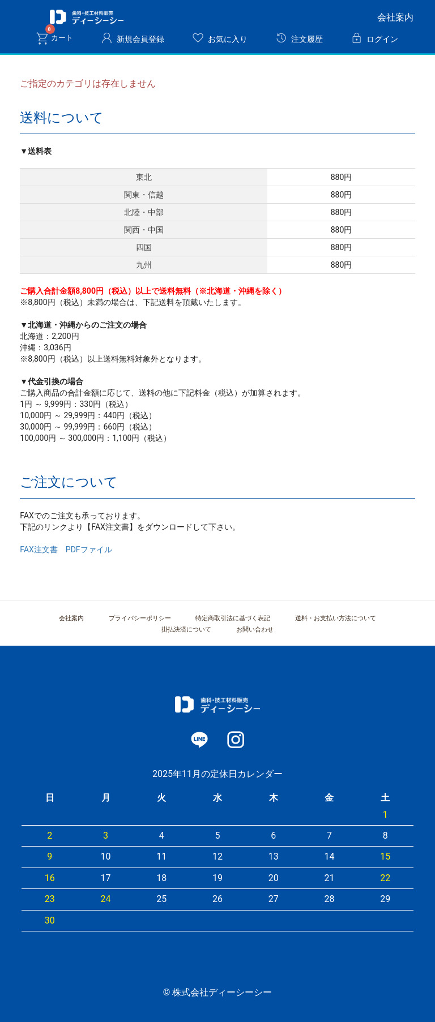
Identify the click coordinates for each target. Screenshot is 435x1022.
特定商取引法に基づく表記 (232, 618)
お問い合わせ (255, 629)
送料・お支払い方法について (335, 618)
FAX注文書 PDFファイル (66, 549)
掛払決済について (186, 629)
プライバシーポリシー (140, 618)
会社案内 (395, 17)
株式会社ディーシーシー (86, 16)
